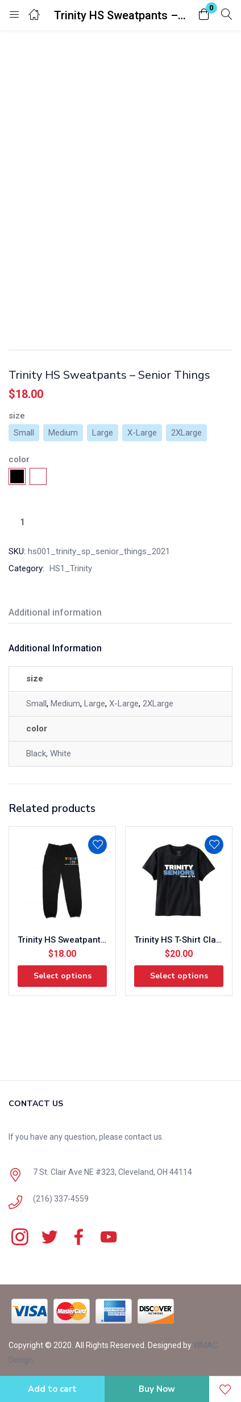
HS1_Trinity (70, 568)
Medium (65, 703)
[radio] (24, 432)
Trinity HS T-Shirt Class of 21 (178, 940)
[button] (204, 15)
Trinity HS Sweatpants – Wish (62, 940)
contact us (143, 1136)
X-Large (124, 703)
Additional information (55, 612)
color (19, 459)
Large (94, 703)
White (60, 753)
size (17, 416)
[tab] (59, 614)
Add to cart (52, 1389)
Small (36, 703)
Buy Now (157, 1389)
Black (36, 753)
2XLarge (158, 703)
